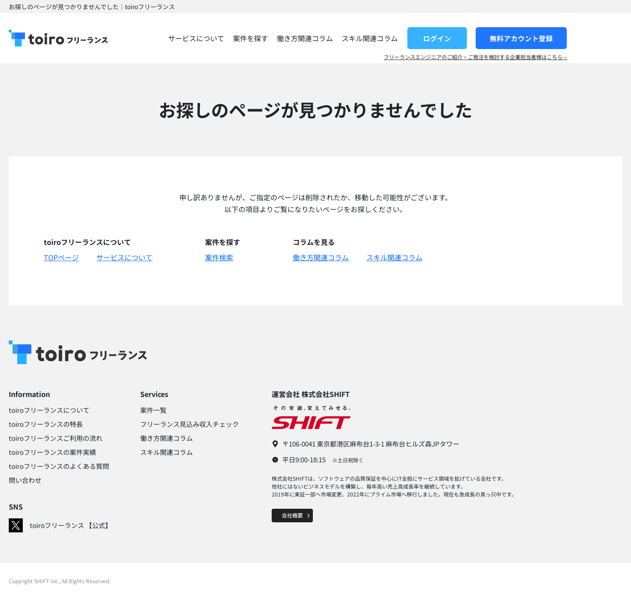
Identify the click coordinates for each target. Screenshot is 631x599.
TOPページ (61, 257)
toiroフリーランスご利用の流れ (56, 438)
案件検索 (219, 257)
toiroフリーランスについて (49, 410)
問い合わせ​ (25, 480)
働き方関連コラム (359, 38)
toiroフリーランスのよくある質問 (59, 466)
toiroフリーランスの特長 (46, 424)
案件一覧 (153, 410)
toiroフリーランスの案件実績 (52, 452)
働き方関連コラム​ (166, 438)
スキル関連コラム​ (166, 452)
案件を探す (305, 38)
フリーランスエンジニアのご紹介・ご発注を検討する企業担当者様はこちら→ (530, 56)
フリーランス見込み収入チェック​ (189, 424)
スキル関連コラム (424, 38)
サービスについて (251, 38)
